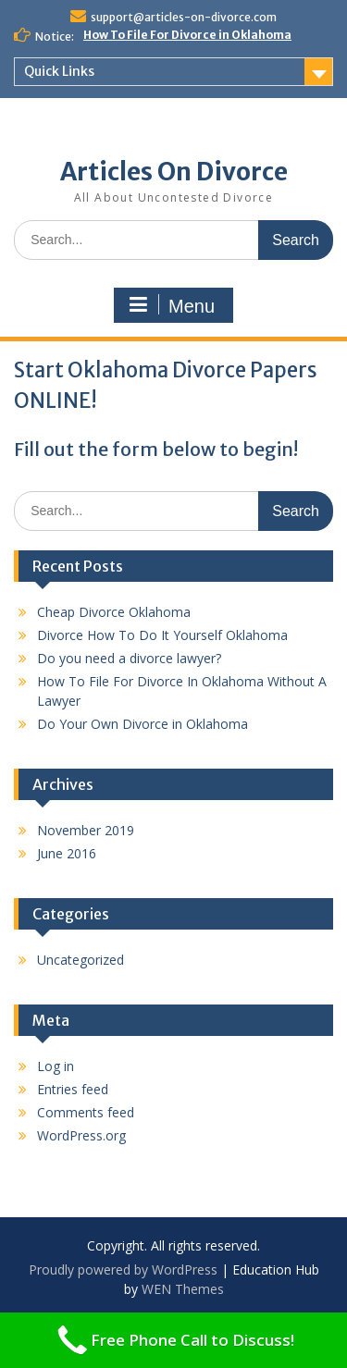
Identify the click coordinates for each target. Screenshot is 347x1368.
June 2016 (66, 853)
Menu (171, 305)
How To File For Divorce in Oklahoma (187, 35)
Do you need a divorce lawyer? (129, 658)
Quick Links (59, 71)
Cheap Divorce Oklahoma (114, 612)
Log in (55, 1066)
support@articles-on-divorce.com (184, 17)
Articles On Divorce (174, 171)
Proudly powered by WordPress (123, 1269)
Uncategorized (80, 959)
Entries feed (72, 1089)
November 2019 (85, 830)
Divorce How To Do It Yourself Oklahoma (162, 635)
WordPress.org (81, 1135)
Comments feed (85, 1112)
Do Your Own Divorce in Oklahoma (142, 724)
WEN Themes (183, 1289)
